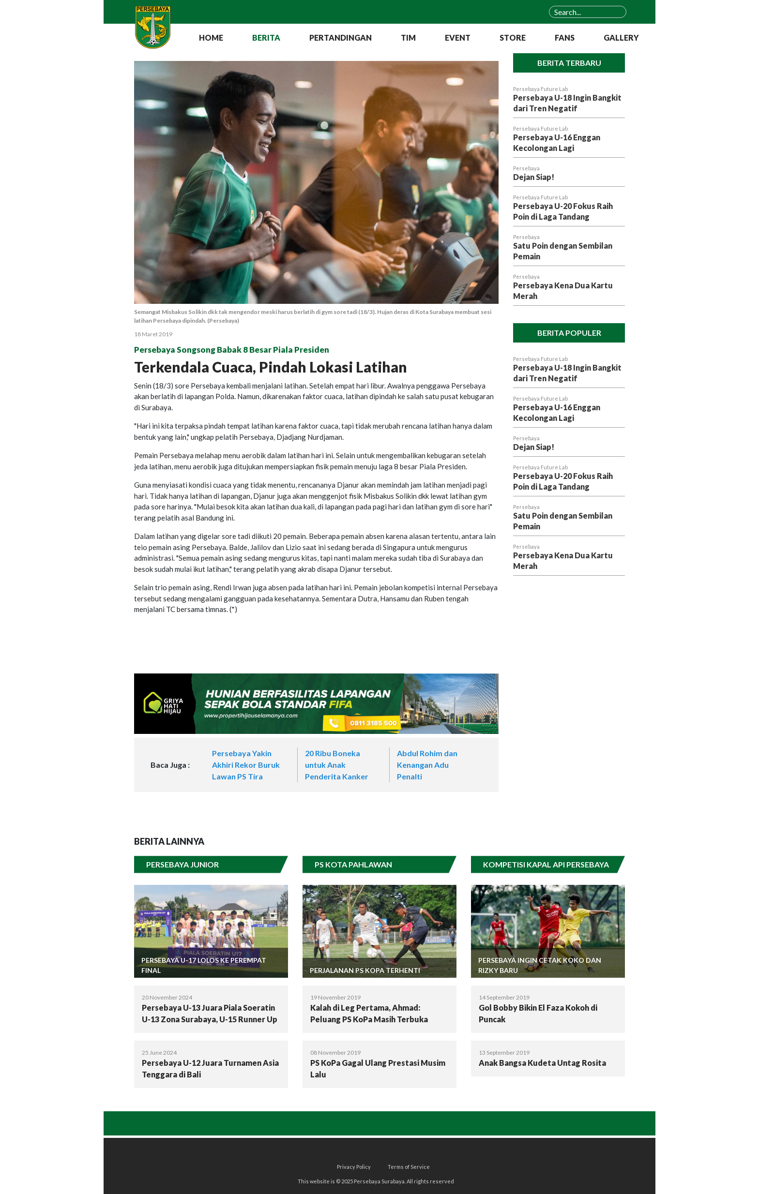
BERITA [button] (266, 37)
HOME (211, 37)
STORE (513, 37)
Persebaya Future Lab (540, 89)
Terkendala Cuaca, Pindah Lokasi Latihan (270, 366)
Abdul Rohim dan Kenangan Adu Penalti (427, 764)
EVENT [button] (458, 37)
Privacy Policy (354, 1167)
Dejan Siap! (533, 176)
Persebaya (526, 168)
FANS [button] (565, 37)
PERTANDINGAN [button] (340, 37)
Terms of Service (409, 1167)
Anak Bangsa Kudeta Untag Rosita (542, 1062)
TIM (408, 37)
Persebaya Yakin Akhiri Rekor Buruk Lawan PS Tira (246, 764)
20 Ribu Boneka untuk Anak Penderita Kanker (336, 764)
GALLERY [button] (621, 37)
